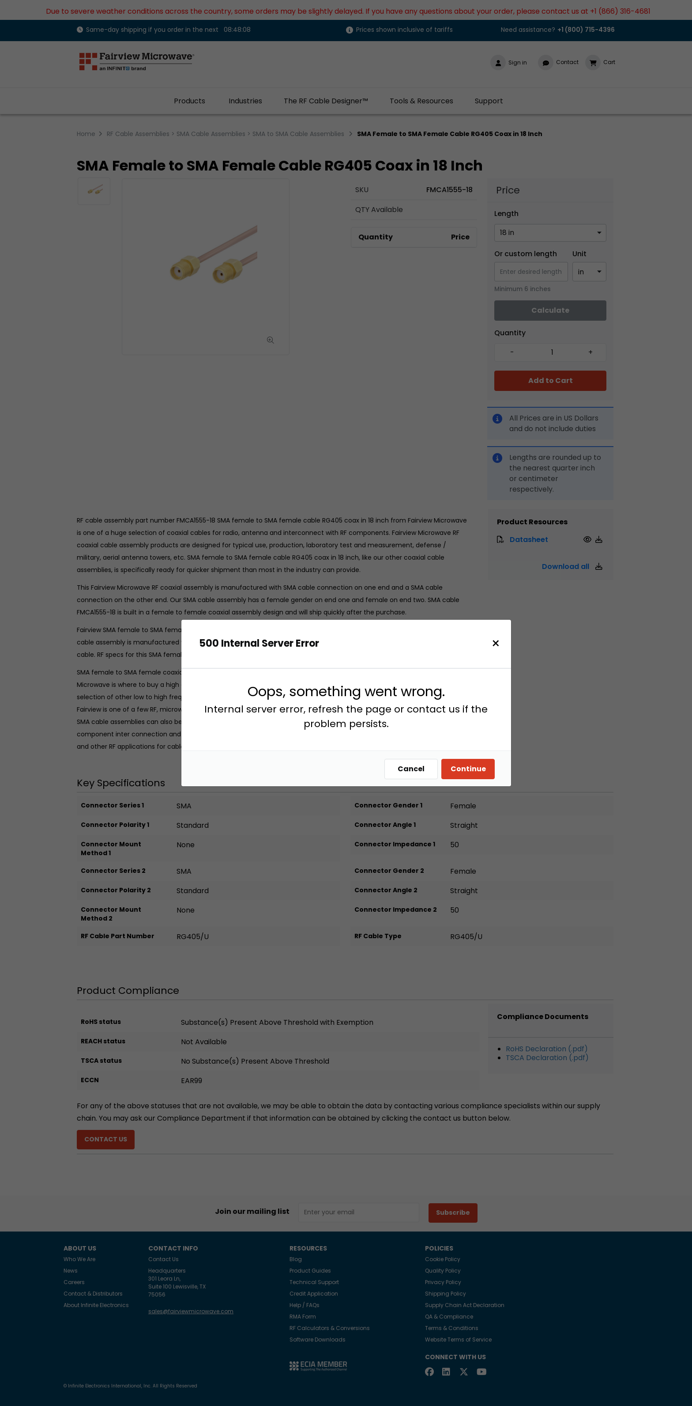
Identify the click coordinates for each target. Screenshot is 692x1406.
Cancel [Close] (413, 769)
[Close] (498, 643)
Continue (470, 769)
